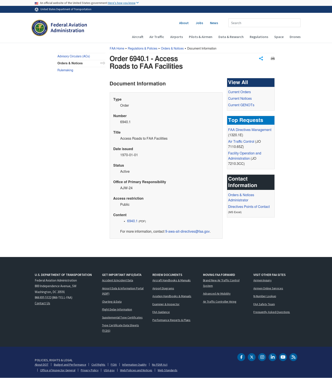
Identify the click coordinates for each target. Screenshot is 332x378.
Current (241, 105)
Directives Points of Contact (249, 207)
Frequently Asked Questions (271, 312)
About (184, 23)
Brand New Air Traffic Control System (221, 283)
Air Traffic (156, 37)
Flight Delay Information (117, 309)
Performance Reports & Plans (171, 320)
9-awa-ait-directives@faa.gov (187, 232)
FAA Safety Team (264, 304)
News (214, 23)
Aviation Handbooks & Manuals (171, 296)
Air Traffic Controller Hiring (219, 301)
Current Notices (240, 99)
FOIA (114, 364)
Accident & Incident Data (117, 280)
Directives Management (249, 130)
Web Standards (167, 370)
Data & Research (231, 37)
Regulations (259, 37)
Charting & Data (112, 301)
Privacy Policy (90, 370)
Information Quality (134, 364)
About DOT (41, 364)
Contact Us (42, 303)
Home (117, 48)
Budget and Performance (70, 364)
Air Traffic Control (241, 142)
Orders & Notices (172, 48)
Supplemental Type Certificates (122, 317)
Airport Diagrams (163, 288)
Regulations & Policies (142, 48)
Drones (295, 37)
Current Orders (239, 92)
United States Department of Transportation (65, 9)
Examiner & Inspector (166, 304)
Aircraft (137, 37)
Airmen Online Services (268, 288)
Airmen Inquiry (262, 280)
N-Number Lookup (264, 296)
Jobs (199, 23)
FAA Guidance (161, 312)
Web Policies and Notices (136, 370)
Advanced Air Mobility (217, 293)
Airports (176, 37)
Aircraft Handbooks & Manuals (171, 280)
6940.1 (132, 221)
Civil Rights (98, 364)
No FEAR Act (159, 364)
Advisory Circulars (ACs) (74, 56)
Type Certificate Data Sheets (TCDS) (120, 328)
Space (279, 37)
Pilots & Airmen (200, 37)
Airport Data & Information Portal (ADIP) (123, 291)
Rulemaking (65, 70)
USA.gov (109, 370)
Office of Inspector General (57, 370)
